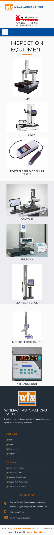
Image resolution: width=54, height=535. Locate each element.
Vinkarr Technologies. (36, 532)
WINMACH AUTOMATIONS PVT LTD (26, 528)
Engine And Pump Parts (17, 491)
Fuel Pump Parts (14, 482)
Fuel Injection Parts (15, 477)
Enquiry (10, 458)
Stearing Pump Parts (16, 487)
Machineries (12, 454)
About (9, 449)
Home (9, 444)
